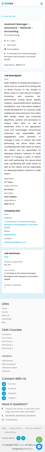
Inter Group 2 (7, 341)
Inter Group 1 (7, 338)
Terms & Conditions (33, 428)
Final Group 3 (7, 345)
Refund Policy (10, 432)
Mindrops (28, 448)
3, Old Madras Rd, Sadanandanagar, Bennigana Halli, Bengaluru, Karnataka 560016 (21, 224)
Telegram (10, 398)
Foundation (6, 334)
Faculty (5, 312)
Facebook (10, 388)
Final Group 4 (7, 348)
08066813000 (10, 235)
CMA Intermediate (9, 367)
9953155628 (20, 416)
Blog (3, 322)
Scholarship (6, 319)
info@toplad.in (11, 419)
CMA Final (6, 371)
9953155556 (31, 416)
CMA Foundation (9, 364)
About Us (5, 315)
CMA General (7, 361)
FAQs (4, 428)
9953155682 (10, 416)
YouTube (10, 384)
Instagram (10, 393)
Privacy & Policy (15, 428)
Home (4, 308)
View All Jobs (8, 16)
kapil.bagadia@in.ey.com (15, 242)
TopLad (21, 445)
